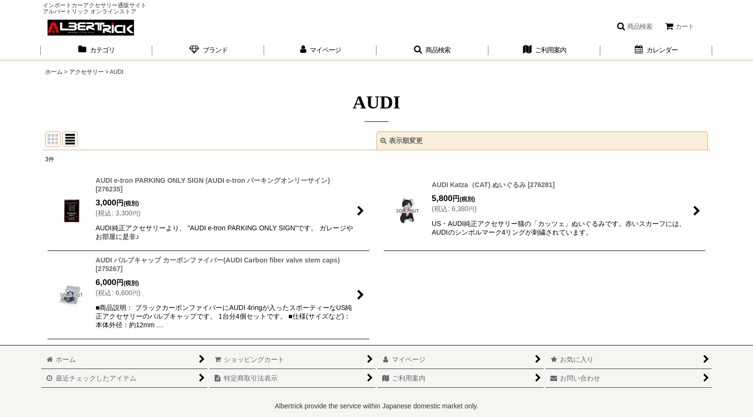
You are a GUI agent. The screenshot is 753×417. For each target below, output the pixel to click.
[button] (634, 26)
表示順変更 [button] (401, 140)
